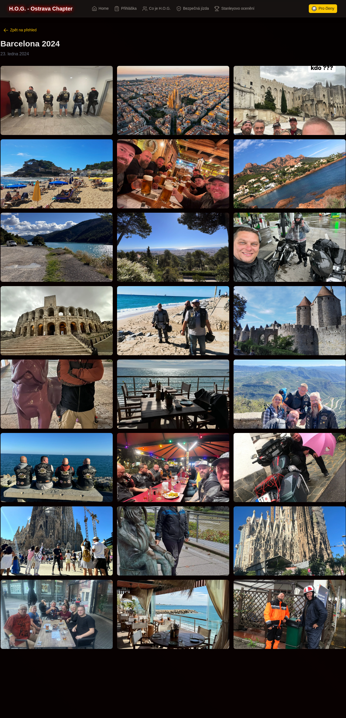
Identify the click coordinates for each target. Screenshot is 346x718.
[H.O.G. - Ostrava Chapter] (41, 8)
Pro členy (322, 8)
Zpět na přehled (20, 30)
